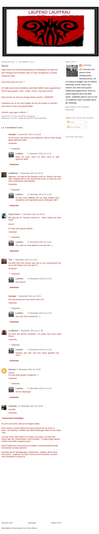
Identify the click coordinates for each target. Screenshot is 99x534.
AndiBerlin (13, 173)
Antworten (12, 143)
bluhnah (12, 369)
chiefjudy (12, 406)
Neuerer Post (7, 523)
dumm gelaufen (25, 118)
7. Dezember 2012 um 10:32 (25, 260)
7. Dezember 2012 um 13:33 (29, 296)
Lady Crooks (14, 214)
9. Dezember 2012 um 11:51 (40, 153)
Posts (70, 122)
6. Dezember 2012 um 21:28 (29, 134)
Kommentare (73, 127)
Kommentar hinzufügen (13, 418)
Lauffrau (22, 116)
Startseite (32, 523)
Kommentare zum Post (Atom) (24, 528)
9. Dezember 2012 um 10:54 (29, 369)
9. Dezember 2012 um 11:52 (40, 194)
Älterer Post (56, 523)
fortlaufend (40, 118)
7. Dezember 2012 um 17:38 (31, 330)
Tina (10, 260)
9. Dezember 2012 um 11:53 (40, 349)
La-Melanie (13, 330)
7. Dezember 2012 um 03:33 (31, 173)
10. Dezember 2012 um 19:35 (30, 406)
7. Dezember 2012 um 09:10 (33, 214)
